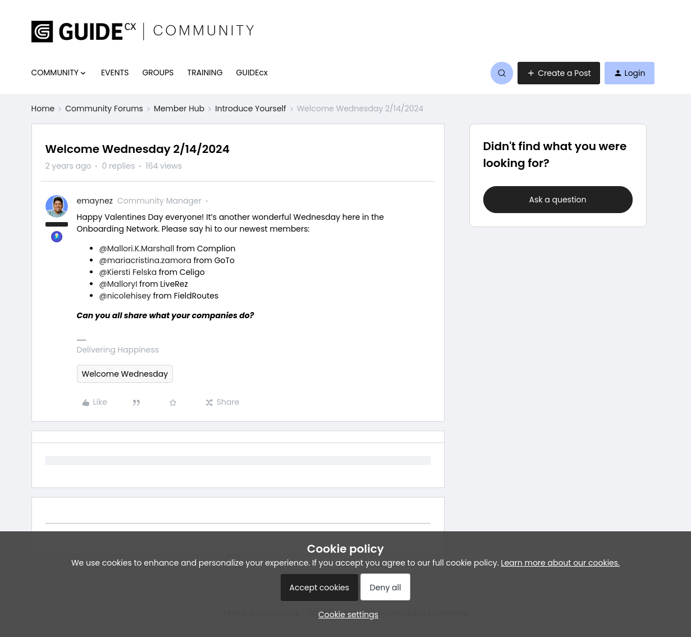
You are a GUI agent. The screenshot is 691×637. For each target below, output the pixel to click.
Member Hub (179, 108)
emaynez (95, 200)
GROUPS (157, 72)
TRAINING (205, 72)
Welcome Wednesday (125, 374)
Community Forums (104, 108)
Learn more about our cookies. (560, 562)
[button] (559, 73)
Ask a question (558, 199)
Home (43, 108)
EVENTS (115, 72)
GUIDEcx (252, 72)
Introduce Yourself (250, 108)
